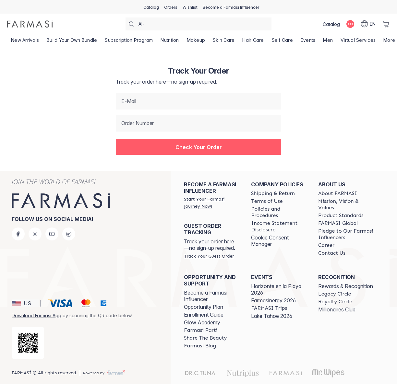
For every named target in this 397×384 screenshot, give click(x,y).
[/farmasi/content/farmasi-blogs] (200, 346)
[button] (198, 147)
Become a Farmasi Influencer (205, 295)
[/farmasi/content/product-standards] (341, 215)
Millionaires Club (336, 309)
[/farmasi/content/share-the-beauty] (205, 338)
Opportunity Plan (203, 307)
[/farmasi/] (30, 24)
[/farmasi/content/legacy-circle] (334, 294)
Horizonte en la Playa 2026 (276, 289)
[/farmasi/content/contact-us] (331, 253)
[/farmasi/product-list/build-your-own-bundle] (72, 42)
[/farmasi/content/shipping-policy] (273, 193)
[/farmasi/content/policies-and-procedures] (279, 212)
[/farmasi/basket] (386, 24)
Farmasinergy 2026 (273, 300)
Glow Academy (202, 322)
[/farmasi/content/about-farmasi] (337, 193)
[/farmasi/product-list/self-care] (282, 42)
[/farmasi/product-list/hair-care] (253, 42)
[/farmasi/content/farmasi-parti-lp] (200, 330)
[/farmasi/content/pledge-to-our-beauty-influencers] (346, 234)
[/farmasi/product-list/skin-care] (223, 42)
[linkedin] (68, 233)
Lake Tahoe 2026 (271, 316)
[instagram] (35, 233)
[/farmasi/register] (171, 7)
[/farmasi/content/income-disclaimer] (279, 226)
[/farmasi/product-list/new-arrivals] (25, 42)
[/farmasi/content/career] (326, 245)
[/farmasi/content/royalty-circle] (335, 301)
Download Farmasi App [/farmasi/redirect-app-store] (36, 315)
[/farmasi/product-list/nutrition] (170, 42)
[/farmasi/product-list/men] (328, 42)
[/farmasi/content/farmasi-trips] (269, 308)
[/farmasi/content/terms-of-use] (267, 201)
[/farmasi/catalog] (151, 7)
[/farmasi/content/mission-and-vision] (346, 204)
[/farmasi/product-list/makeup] (196, 42)
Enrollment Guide (203, 314)
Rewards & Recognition (345, 286)
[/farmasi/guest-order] (209, 256)
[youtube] (51, 233)
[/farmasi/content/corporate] (338, 223)
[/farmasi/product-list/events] (308, 42)
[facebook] (18, 233)
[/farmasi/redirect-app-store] (28, 343)
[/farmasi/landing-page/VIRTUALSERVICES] (358, 42)
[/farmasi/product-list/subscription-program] (129, 42)
